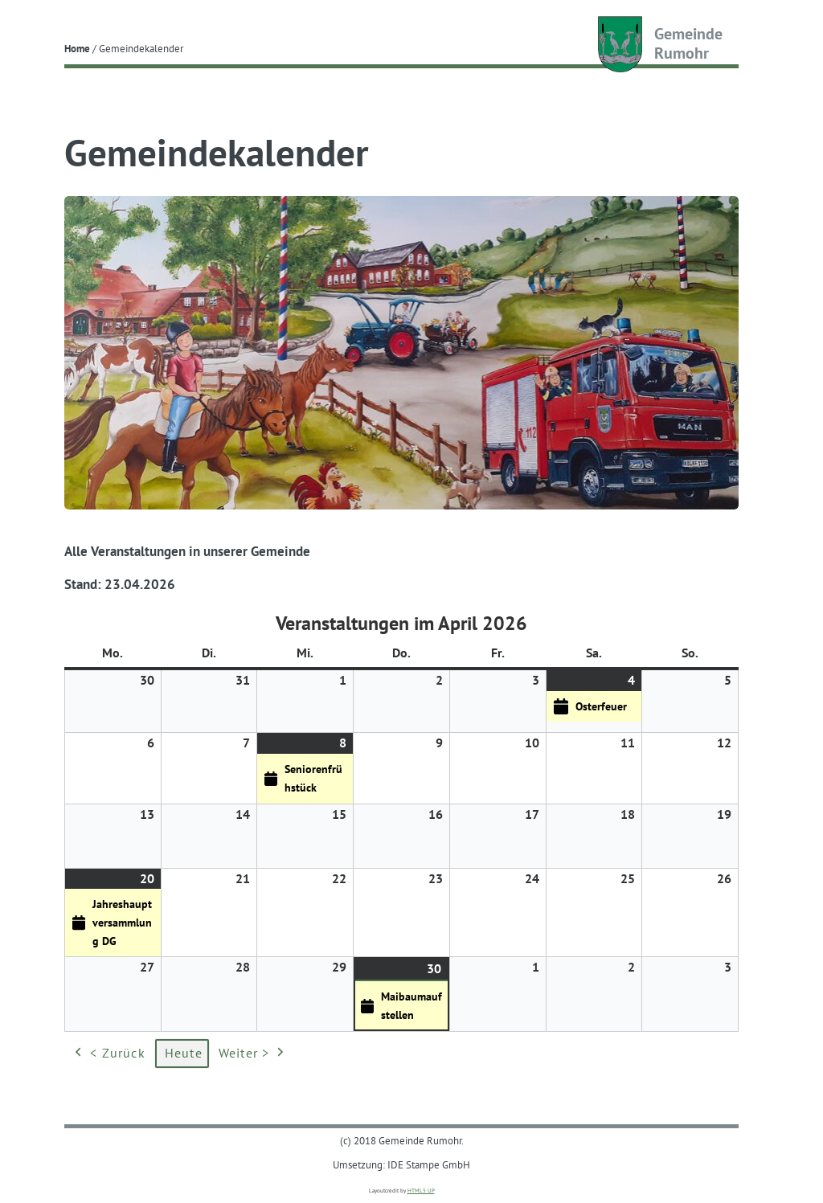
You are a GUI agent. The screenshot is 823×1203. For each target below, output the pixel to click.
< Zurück (108, 1053)
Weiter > (254, 1053)
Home (77, 48)
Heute (184, 1053)
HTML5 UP (421, 1190)
